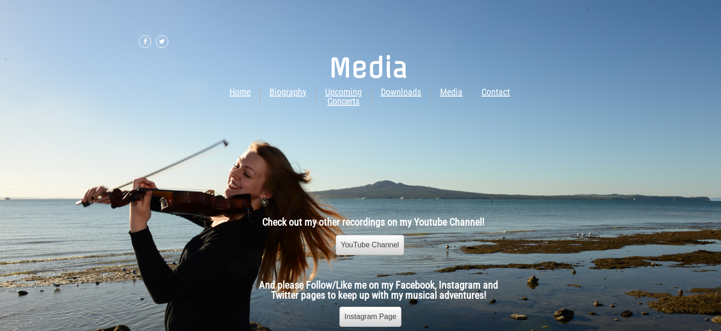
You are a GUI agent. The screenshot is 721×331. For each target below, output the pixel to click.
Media (451, 91)
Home (240, 91)
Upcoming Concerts (343, 96)
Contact (495, 91)
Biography (287, 91)
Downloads (401, 91)
